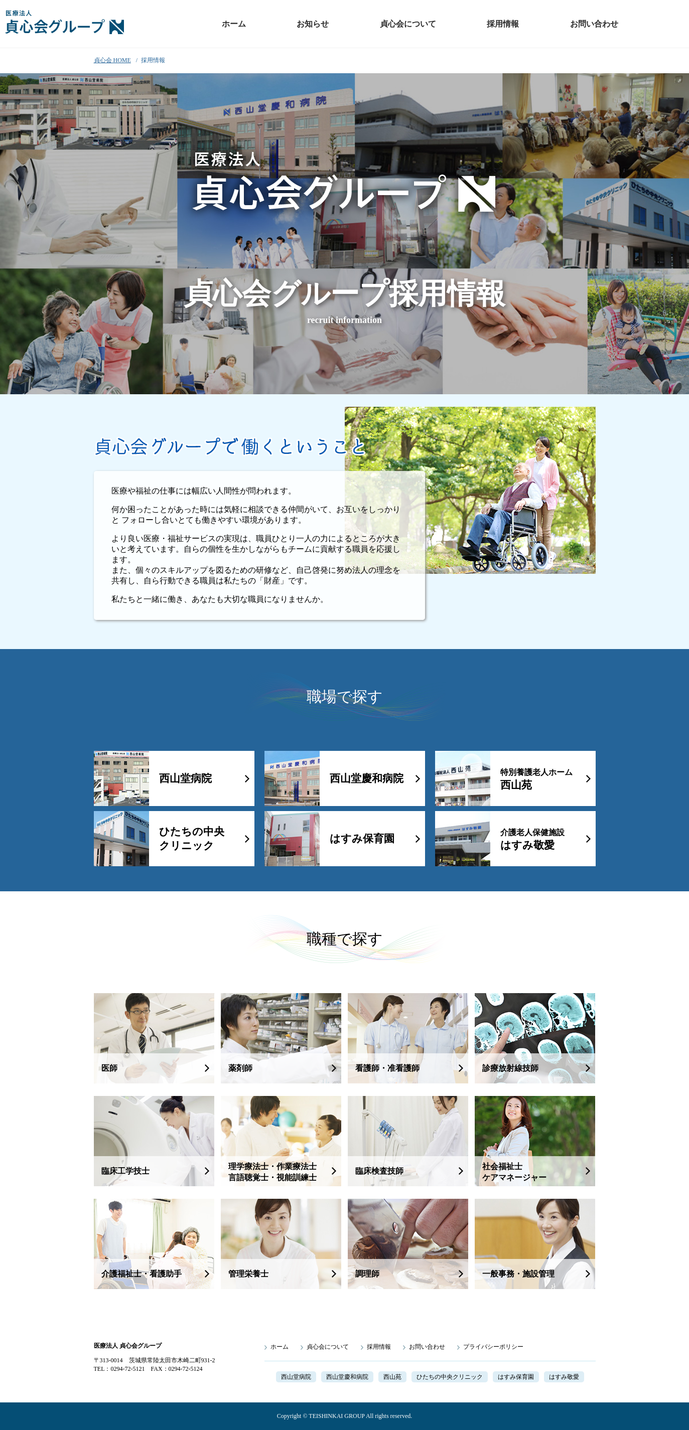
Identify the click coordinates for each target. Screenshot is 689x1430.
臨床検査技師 (379, 1171)
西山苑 (536, 779)
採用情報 (503, 24)
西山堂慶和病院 (366, 778)
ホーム (234, 24)
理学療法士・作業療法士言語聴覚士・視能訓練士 (272, 1172)
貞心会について (408, 24)
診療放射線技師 (510, 1068)
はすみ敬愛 (532, 839)
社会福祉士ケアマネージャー (514, 1172)
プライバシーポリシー (493, 1346)
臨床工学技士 (125, 1171)
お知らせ (313, 24)
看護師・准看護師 (387, 1068)
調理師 (367, 1273)
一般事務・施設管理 (518, 1273)
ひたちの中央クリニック (191, 839)
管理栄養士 (248, 1273)
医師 (109, 1068)
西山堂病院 (185, 778)
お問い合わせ (594, 24)
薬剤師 (240, 1068)
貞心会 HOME (112, 60)
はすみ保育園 (362, 839)
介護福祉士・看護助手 (141, 1273)
